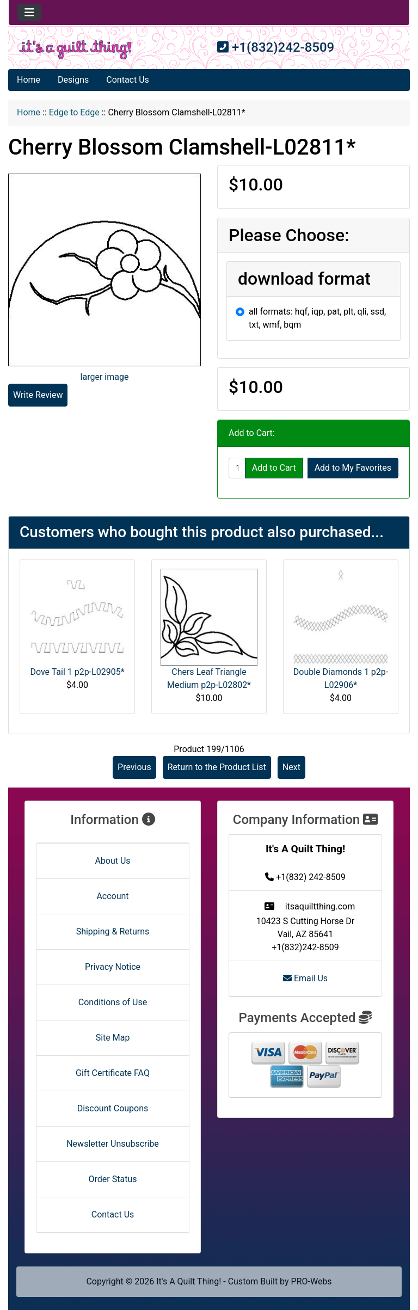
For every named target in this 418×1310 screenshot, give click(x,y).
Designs (73, 80)
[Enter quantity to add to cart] (237, 468)
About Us (112, 861)
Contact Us (127, 80)
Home (28, 80)
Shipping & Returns (113, 931)
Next (291, 767)
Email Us (305, 978)
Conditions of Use (112, 1002)
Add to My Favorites (353, 468)
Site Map (113, 1037)
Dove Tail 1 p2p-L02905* (77, 672)
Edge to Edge (74, 112)
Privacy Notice (112, 967)
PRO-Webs (311, 1281)
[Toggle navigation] (29, 12)
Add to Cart (274, 468)
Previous (134, 767)
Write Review (38, 395)
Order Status (113, 1179)
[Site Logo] (75, 49)
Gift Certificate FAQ (113, 1073)
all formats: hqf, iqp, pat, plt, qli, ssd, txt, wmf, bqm (317, 318)
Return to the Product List (217, 767)
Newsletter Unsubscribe (112, 1144)
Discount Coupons (113, 1108)
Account (112, 896)
